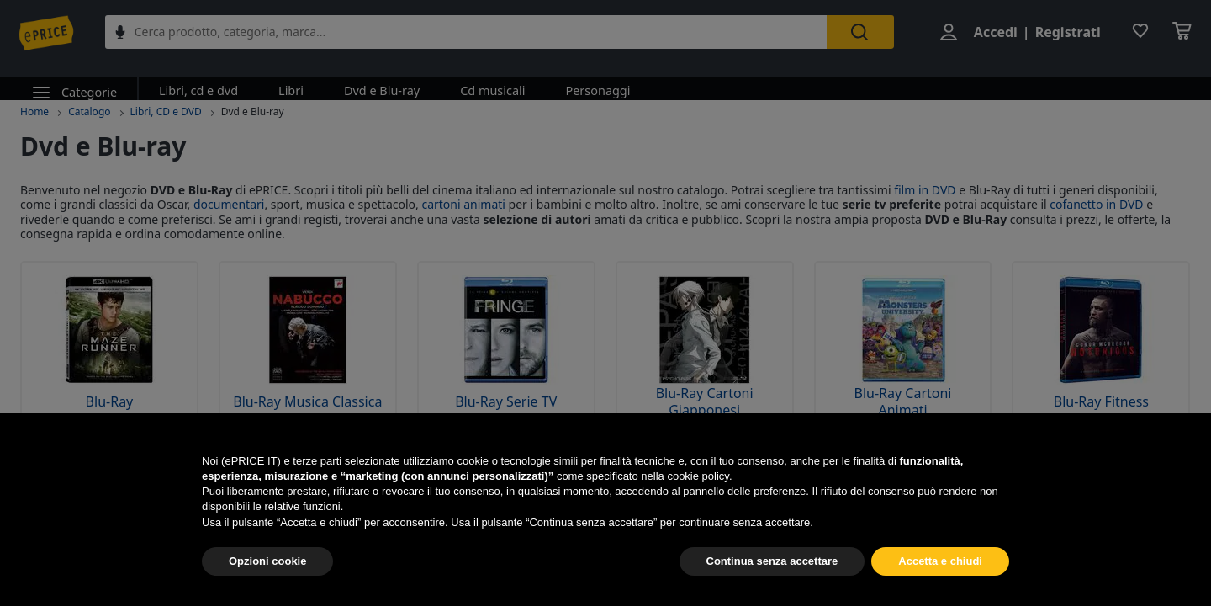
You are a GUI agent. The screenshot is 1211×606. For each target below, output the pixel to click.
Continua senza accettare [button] (772, 561)
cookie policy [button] (697, 476)
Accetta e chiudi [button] (940, 561)
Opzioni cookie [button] (267, 561)
